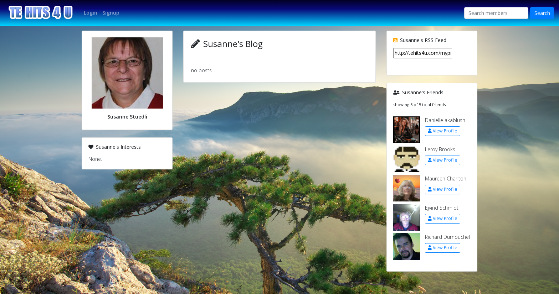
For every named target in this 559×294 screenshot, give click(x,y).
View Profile (442, 131)
